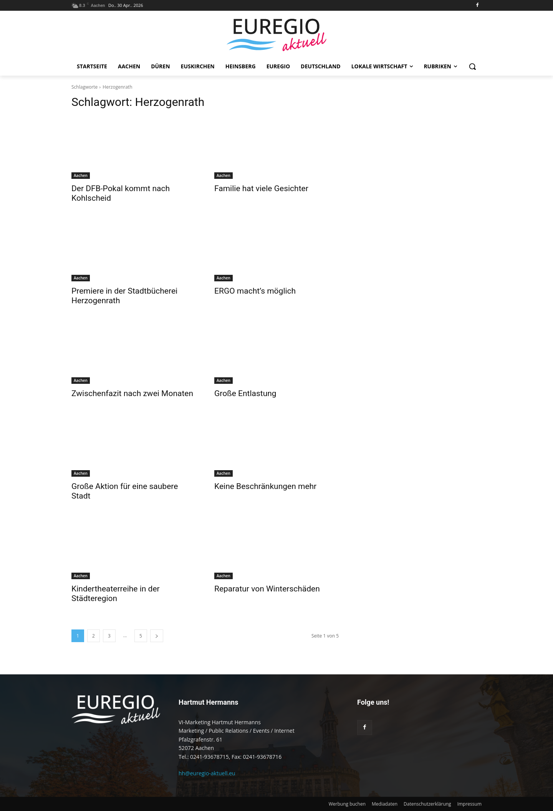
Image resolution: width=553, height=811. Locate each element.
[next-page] (156, 635)
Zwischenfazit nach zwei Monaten (132, 393)
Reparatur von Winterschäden (267, 588)
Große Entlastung (245, 393)
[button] (472, 66)
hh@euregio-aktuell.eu (207, 773)
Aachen (81, 175)
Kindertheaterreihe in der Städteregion (115, 593)
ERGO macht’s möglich (255, 291)
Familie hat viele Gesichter (261, 188)
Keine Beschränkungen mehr (265, 486)
